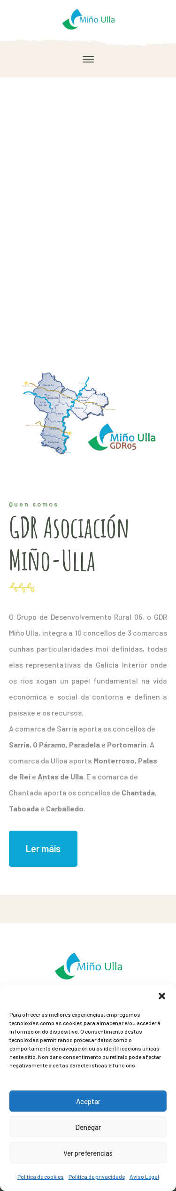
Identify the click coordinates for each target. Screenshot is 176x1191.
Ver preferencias (88, 1153)
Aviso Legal (144, 1176)
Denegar (88, 1127)
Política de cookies (40, 1176)
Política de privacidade (97, 1176)
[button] (162, 996)
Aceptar (88, 1101)
